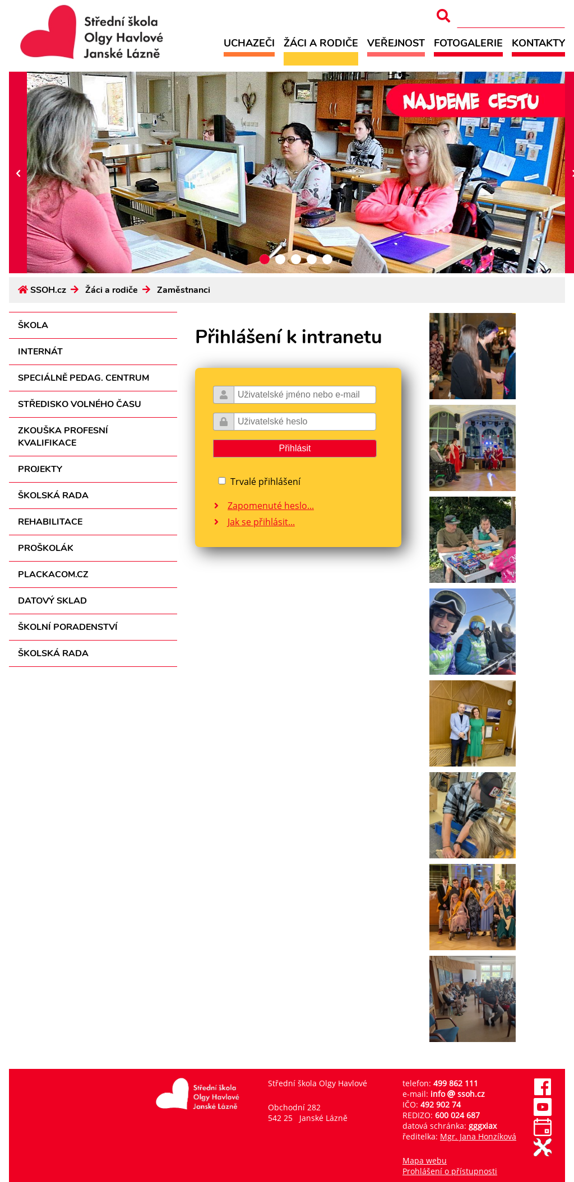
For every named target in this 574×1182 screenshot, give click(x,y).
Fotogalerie (468, 43)
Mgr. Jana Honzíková (478, 1136)
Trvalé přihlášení (265, 481)
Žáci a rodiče (321, 43)
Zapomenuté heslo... (271, 505)
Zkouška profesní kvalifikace (63, 436)
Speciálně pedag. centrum (83, 378)
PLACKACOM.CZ (53, 574)
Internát (40, 351)
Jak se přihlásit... (261, 522)
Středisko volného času (79, 404)
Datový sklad (52, 601)
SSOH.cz (48, 290)
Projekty (40, 469)
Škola (33, 325)
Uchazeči (249, 43)
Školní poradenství (68, 627)
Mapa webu (424, 1160)
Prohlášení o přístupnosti (449, 1171)
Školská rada (53, 495)
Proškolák (45, 548)
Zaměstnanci (183, 290)
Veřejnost (396, 43)
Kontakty (538, 43)
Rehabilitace (50, 522)
